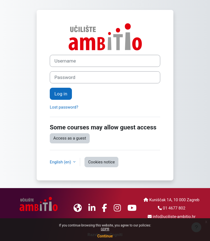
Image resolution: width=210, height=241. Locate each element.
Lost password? (64, 107)
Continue (105, 236)
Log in (60, 94)
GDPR (105, 229)
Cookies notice (101, 162)
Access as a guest (69, 138)
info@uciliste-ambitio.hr (174, 216)
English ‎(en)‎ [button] (61, 162)
